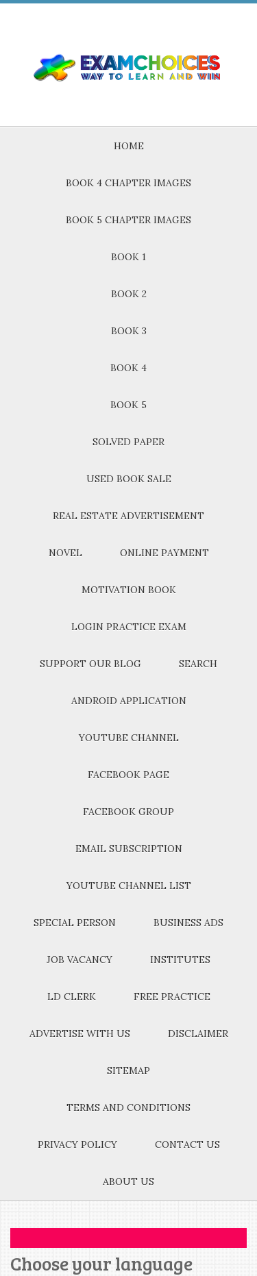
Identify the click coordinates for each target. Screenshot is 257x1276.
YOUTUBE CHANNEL (129, 737)
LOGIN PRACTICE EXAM (128, 627)
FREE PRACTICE (172, 996)
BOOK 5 (128, 405)
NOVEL (65, 553)
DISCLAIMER (198, 1033)
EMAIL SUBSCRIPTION (128, 848)
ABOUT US (128, 1181)
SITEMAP (128, 1070)
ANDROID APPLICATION (128, 701)
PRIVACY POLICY (77, 1144)
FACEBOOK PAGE (128, 774)
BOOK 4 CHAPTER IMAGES (128, 183)
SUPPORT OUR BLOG (90, 664)
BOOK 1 (128, 257)
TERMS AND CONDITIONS (128, 1107)
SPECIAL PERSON (75, 922)
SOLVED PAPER (128, 442)
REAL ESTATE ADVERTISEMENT (128, 516)
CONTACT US (187, 1144)
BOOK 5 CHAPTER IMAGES (128, 220)
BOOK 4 (128, 368)
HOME (129, 146)
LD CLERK (71, 996)
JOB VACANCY (79, 959)
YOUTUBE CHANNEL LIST (128, 885)
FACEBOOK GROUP (128, 811)
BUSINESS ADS (188, 922)
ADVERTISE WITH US (79, 1033)
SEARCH (198, 664)
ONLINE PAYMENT (164, 553)
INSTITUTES (180, 959)
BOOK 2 (129, 294)
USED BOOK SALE (128, 479)
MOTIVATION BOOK (129, 590)
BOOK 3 (129, 331)
